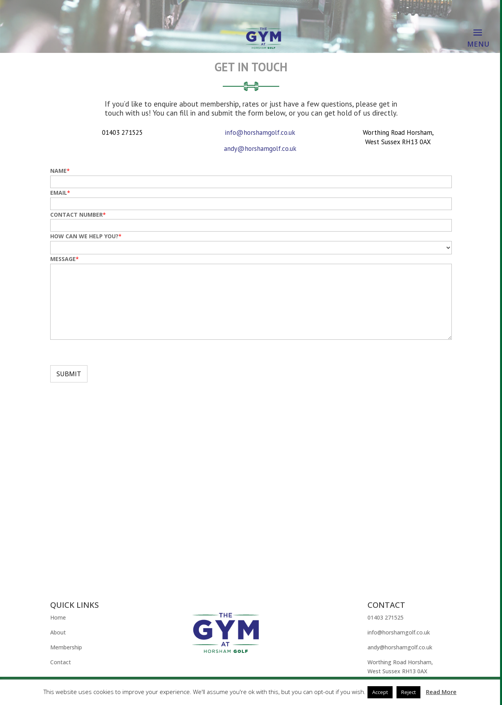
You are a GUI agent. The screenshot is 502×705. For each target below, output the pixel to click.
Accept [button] (380, 692)
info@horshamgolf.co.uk (260, 132)
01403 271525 (385, 617)
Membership (66, 647)
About (58, 632)
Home (58, 617)
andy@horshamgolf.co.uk (260, 148)
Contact (60, 662)
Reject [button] (408, 692)
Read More (441, 692)
